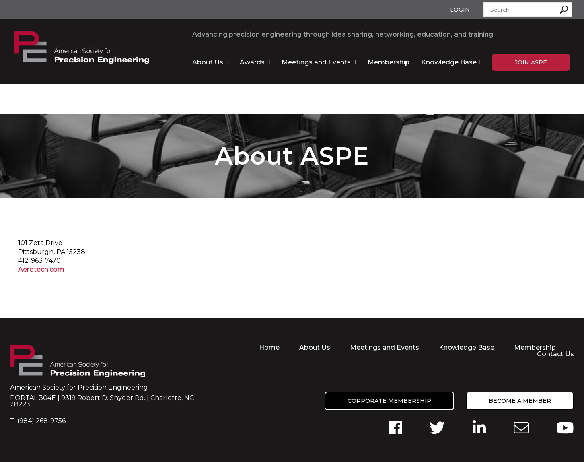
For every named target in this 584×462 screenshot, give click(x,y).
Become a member (520, 400)
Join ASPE (531, 62)
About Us (207, 62)
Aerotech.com (41, 269)
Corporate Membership (389, 400)
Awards (252, 62)
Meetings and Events (316, 62)
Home (269, 347)
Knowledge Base (449, 62)
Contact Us (555, 354)
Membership (388, 62)
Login (460, 9)
